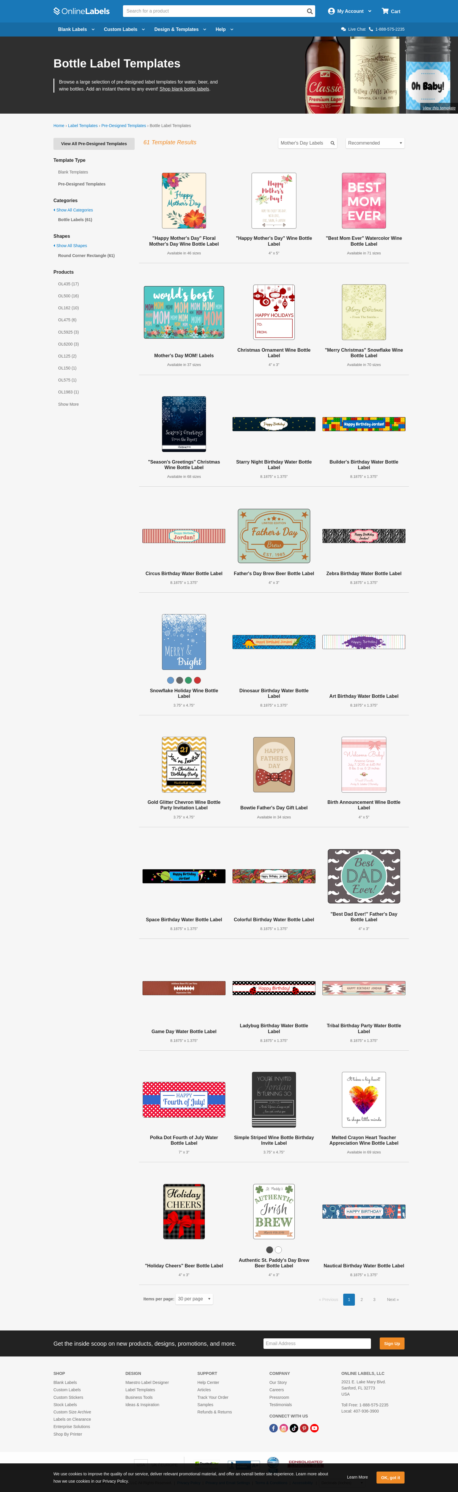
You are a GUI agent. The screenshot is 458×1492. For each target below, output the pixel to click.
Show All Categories (73, 210)
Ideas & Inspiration (142, 1404)
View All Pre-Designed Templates (94, 143)
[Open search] (310, 11)
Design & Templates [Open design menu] (180, 29)
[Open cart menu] (391, 11)
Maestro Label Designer (147, 1382)
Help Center (208, 1382)
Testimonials (280, 1404)
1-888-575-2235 (387, 29)
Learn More (357, 1477)
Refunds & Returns (214, 1412)
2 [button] (362, 1299)
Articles (204, 1389)
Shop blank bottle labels (184, 88)
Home (58, 125)
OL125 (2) (67, 356)
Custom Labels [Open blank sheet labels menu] (124, 29)
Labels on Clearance (72, 1419)
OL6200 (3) (68, 344)
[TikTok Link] (294, 1427)
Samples (205, 1404)
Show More (68, 404)
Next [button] (392, 1299)
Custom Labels (67, 1389)
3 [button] (374, 1299)
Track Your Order (212, 1397)
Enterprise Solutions (71, 1426)
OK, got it (390, 1477)
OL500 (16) (68, 296)
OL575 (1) (67, 380)
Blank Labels (65, 1382)
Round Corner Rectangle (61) (86, 255)
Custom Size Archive (72, 1412)
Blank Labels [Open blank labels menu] (76, 29)
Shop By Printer (67, 1434)
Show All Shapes (70, 245)
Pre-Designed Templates (123, 125)
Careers (276, 1389)
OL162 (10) (68, 308)
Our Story (278, 1382)
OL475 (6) (67, 320)
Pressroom (279, 1397)
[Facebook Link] (274, 1427)
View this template (439, 108)
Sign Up (392, 1343)
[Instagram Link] (284, 1427)
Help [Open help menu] (224, 29)
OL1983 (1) (68, 392)
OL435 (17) (68, 284)
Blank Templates (73, 172)
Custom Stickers (68, 1397)
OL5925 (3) (68, 332)
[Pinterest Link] (305, 1427)
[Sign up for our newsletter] (317, 1343)
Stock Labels (65, 1404)
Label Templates (83, 125)
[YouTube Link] (314, 1427)
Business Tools (138, 1397)
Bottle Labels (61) (75, 219)
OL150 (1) (67, 368)
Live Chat (353, 29)
